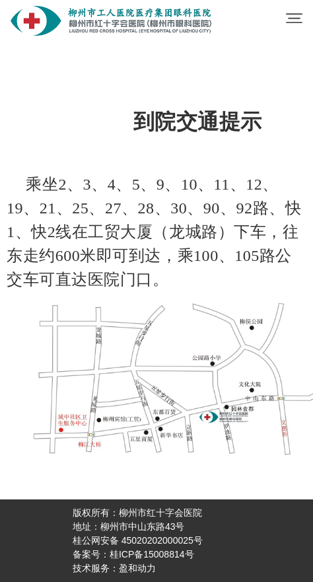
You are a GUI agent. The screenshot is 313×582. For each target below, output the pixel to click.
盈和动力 (137, 568)
